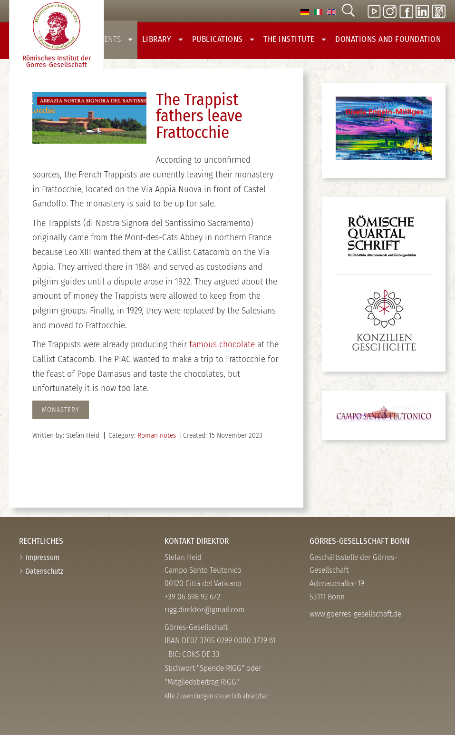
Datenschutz (44, 571)
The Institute (294, 39)
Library (162, 39)
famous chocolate (222, 344)
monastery (60, 410)
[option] (304, 11)
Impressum (42, 557)
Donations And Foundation (388, 39)
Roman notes (156, 435)
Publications (223, 39)
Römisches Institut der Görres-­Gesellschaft (56, 35)
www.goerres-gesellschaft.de (355, 614)
